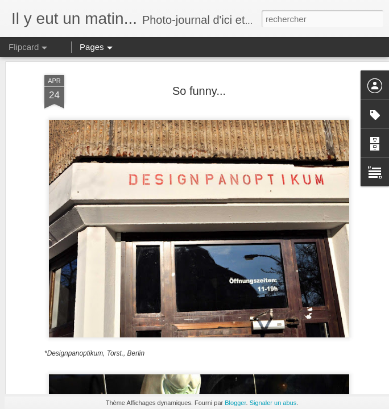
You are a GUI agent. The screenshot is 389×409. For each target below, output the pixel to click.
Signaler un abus (273, 402)
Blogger (235, 402)
